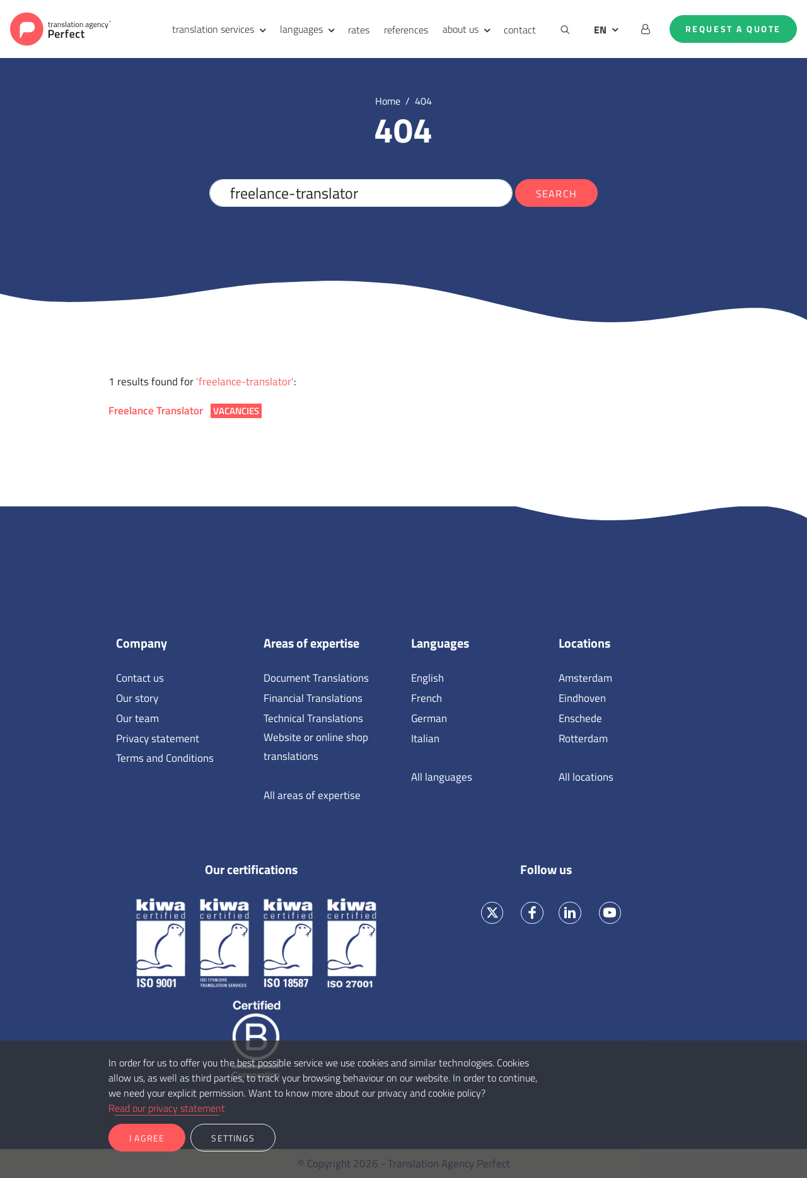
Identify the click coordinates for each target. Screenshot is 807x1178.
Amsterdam (585, 678)
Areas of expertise (311, 643)
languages (301, 29)
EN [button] (600, 29)
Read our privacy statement (166, 1108)
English (427, 678)
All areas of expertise (312, 795)
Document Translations (316, 678)
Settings (233, 1138)
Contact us (140, 678)
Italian (425, 738)
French (426, 698)
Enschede (580, 718)
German (429, 718)
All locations (586, 777)
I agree (147, 1138)
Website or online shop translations (316, 746)
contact (520, 29)
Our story (137, 698)
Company (141, 643)
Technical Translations (313, 718)
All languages (441, 777)
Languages (440, 643)
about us (461, 29)
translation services (213, 29)
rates (358, 29)
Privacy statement (157, 738)
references (406, 29)
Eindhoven (582, 698)
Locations (584, 643)
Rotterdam (583, 738)
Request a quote (733, 29)
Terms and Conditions (165, 758)
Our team (137, 718)
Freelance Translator (185, 410)
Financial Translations (313, 698)
